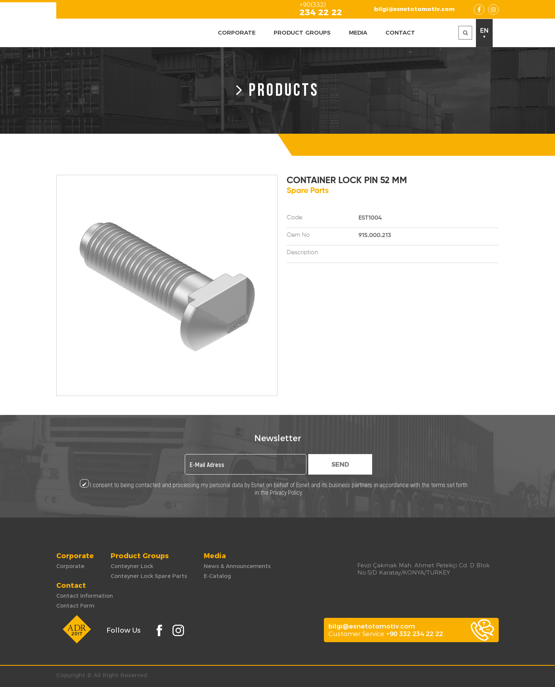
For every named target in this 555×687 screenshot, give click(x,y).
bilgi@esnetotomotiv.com (414, 9)
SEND (340, 464)
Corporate (70, 566)
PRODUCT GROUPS (302, 32)
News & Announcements (237, 566)
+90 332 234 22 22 (414, 634)
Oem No (298, 235)
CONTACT (400, 32)
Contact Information (84, 595)
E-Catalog (217, 576)
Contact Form (75, 605)
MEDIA (358, 32)
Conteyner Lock (132, 566)
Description (302, 253)
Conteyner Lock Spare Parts (149, 576)
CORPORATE (236, 32)
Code (294, 218)
